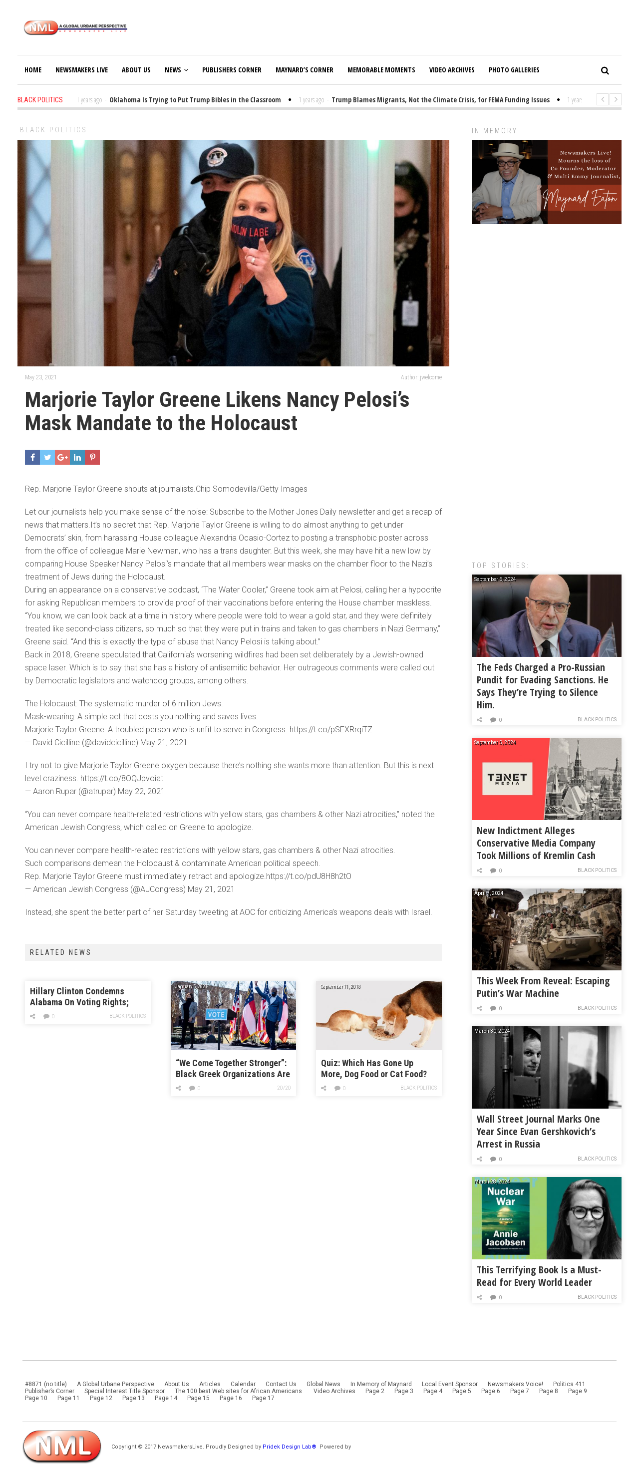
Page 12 (101, 1398)
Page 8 (548, 1391)
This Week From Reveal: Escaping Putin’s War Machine (543, 987)
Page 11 (68, 1398)
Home (32, 69)
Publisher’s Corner (49, 1391)
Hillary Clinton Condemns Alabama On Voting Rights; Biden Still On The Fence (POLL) (79, 997)
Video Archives (452, 69)
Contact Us (281, 1384)
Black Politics (53, 130)
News (176, 69)
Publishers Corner (232, 69)
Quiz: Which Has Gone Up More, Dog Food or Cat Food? (374, 1068)
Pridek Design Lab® (290, 1447)
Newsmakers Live (81, 69)
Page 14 (166, 1398)
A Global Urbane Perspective (115, 1384)
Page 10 (36, 1398)
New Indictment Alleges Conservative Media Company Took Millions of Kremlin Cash (536, 843)
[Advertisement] (547, 387)
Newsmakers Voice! (515, 1384)
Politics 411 (569, 1384)
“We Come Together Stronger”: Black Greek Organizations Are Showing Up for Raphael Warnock (233, 1069)
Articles (210, 1384)
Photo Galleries (514, 69)
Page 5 (461, 1391)
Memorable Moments (381, 69)
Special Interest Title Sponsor (124, 1391)
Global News (323, 1384)
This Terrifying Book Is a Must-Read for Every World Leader (539, 1276)
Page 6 (490, 1391)
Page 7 (519, 1391)
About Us (136, 69)
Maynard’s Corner (304, 69)
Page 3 (403, 1391)
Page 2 (374, 1391)
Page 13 (133, 1398)
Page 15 (198, 1398)
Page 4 (432, 1391)
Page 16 (231, 1398)
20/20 (284, 1088)
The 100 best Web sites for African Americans (239, 1391)
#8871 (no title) (46, 1384)
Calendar (243, 1384)
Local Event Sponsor (450, 1384)
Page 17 (263, 1398)
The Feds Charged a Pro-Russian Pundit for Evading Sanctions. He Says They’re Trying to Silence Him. (543, 685)
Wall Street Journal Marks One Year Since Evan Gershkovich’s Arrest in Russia (538, 1131)
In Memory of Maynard (381, 1384)
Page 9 (577, 1391)
